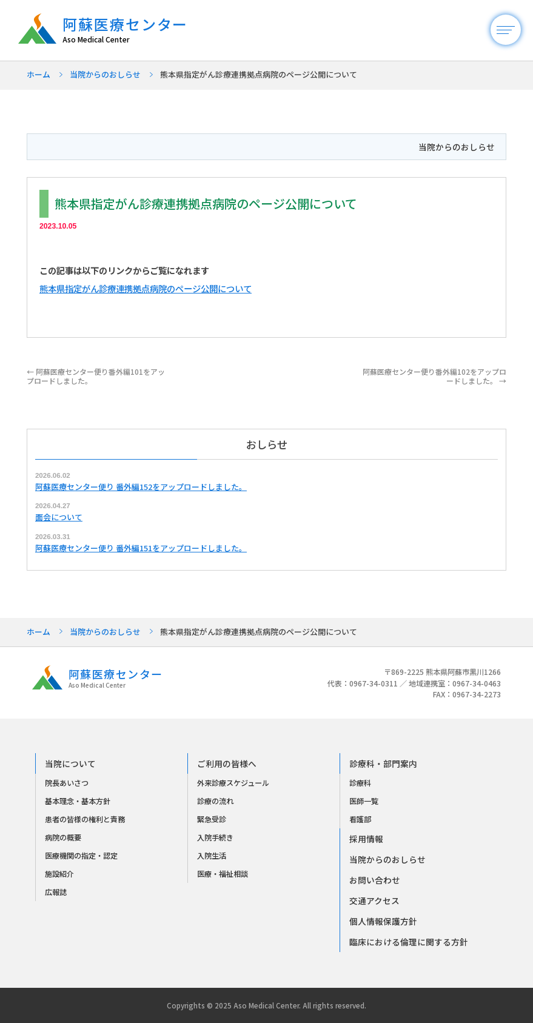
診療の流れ (215, 801)
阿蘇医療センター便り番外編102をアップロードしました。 (434, 375)
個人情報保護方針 (383, 921)
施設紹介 (59, 873)
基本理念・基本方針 (77, 801)
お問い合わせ (374, 880)
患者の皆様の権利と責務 (85, 819)
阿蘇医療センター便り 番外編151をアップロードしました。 (141, 548)
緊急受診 (211, 819)
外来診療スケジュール (233, 782)
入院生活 (211, 855)
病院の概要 (63, 837)
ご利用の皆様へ (226, 763)
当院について (70, 763)
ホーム (38, 74)
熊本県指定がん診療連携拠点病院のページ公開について (145, 288)
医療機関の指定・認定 (81, 855)
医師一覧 (363, 801)
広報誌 (56, 892)
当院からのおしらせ (105, 74)
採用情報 (366, 839)
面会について (58, 517)
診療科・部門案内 (383, 763)
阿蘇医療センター (131, 30)
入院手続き (215, 837)
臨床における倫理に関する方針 (408, 942)
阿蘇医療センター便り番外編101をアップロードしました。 (96, 375)
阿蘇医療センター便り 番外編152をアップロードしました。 (141, 486)
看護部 (360, 819)
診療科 (360, 782)
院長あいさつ (67, 782)
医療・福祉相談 (222, 873)
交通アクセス (374, 900)
